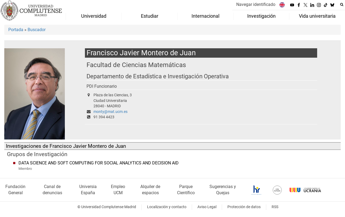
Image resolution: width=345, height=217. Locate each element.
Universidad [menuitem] (93, 16)
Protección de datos (244, 207)
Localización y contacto (166, 207)
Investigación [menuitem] (261, 16)
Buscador (37, 29)
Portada (15, 29)
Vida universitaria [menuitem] (317, 16)
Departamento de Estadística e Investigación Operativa (158, 76)
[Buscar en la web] (342, 4)
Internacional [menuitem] (205, 16)
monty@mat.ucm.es (110, 111)
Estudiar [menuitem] (149, 16)
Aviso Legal (206, 207)
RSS (275, 207)
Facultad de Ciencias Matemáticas (136, 65)
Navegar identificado (255, 4)
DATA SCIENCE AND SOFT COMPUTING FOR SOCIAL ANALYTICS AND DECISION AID (98, 162)
